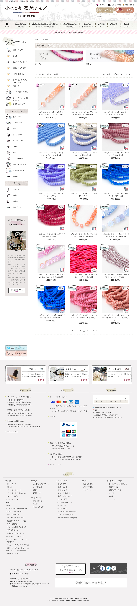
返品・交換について (65, 496)
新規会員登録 (88, 484)
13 (92, 330)
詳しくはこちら (12, 432)
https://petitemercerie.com (23, 581)
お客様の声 (62, 505)
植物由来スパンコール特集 (16, 521)
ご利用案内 (102, 5)
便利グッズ (36, 493)
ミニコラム (112, 499)
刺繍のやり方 (113, 487)
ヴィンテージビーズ (14, 490)
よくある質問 (62, 499)
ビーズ (9, 487)
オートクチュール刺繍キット (17, 508)
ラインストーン (12, 499)
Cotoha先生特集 (12, 524)
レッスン (112, 493)
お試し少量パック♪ (13, 515)
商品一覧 (45, 39)
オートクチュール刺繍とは (118, 484)
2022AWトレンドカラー (15, 536)
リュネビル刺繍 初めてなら (16, 527)
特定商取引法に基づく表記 (67, 511)
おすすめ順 (40, 74)
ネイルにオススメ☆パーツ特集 (18, 545)
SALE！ (35, 504)
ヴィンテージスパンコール (16, 493)
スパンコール (12, 484)
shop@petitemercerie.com (25, 570)
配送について (62, 487)
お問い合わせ (129, 5)
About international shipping (67, 518)
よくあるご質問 (115, 5)
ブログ (111, 496)
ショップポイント (64, 493)
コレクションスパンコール (16, 518)
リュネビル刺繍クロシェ (41, 484)
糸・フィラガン (12, 496)
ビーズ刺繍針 (37, 487)
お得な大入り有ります (15, 511)
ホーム (37, 39)
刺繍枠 (35, 490)
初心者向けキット (13, 530)
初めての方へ (62, 484)
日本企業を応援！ (13, 553)
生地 (8, 505)
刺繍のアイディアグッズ (15, 533)
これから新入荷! (38, 507)
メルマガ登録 (88, 487)
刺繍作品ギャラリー (116, 490)
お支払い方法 (62, 490)
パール (9, 502)
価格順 (48, 74)
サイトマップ (62, 508)
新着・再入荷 (37, 501)
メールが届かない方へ (65, 502)
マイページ (87, 490)
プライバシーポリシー (65, 515)
